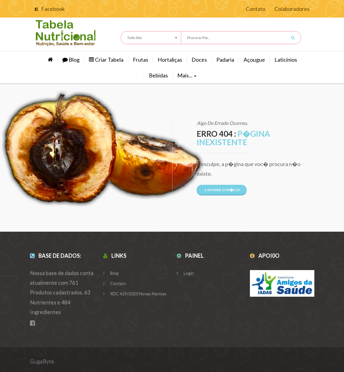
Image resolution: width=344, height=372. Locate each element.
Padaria (225, 60)
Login (185, 273)
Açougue (254, 60)
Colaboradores (292, 8)
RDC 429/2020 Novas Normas (134, 293)
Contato (255, 8)
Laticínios (285, 60)
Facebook (50, 8)
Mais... (186, 75)
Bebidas (158, 75)
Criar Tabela (106, 60)
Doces (199, 60)
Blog (71, 60)
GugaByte (42, 361)
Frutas (140, 60)
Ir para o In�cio (222, 190)
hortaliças (170, 60)
